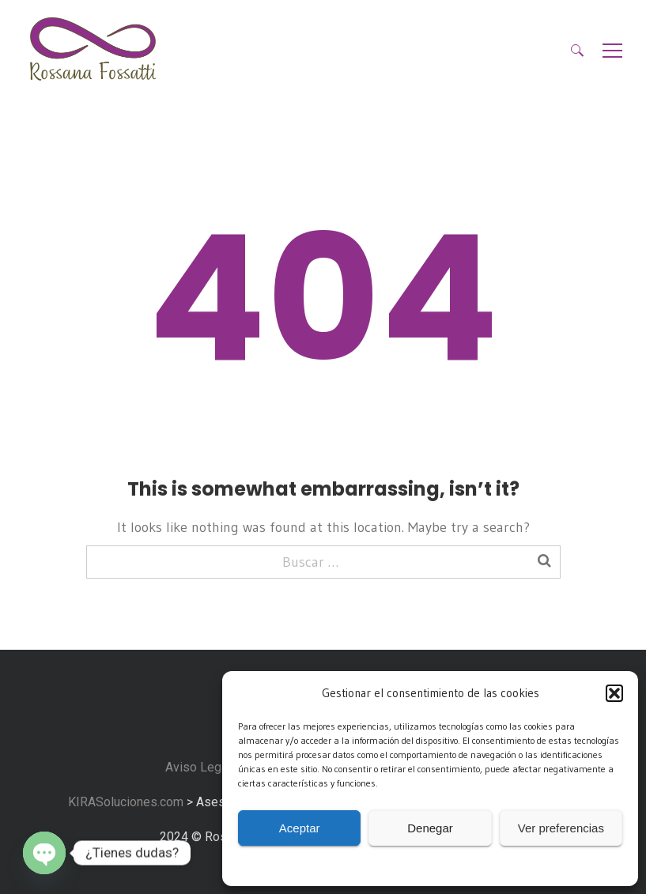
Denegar (430, 828)
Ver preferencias (561, 828)
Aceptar (299, 828)
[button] (614, 693)
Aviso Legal (198, 767)
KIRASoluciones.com (124, 801)
